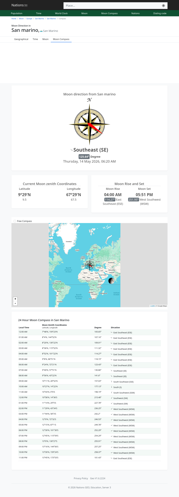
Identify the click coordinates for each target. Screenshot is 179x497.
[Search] (111, 5)
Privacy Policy (81, 478)
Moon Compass (109, 13)
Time (38, 13)
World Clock (61, 13)
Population (16, 13)
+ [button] (15, 299)
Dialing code (159, 13)
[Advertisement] (89, 63)
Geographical (21, 39)
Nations (135, 13)
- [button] (15, 303)
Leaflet (152, 306)
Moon (84, 13)
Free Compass (24, 221)
